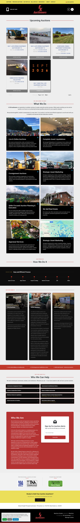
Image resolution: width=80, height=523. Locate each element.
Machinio (71, 513)
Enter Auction (17, 57)
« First (10, 95)
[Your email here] (55, 432)
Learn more (15, 519)
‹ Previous (34, 95)
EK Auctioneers (67, 515)
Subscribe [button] (55, 437)
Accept (4, 519)
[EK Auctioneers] (40, 515)
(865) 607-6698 (13, 9)
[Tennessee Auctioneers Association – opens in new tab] (31, 483)
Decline (9, 519)
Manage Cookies (69, 517)
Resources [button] (41, 1)
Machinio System (58, 513)
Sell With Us (34, 1)
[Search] (72, 9)
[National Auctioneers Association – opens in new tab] (20, 483)
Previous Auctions (17, 1)
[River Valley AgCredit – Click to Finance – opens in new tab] (55, 483)
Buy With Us (27, 1)
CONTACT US (40, 499)
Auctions (8, 1)
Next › (46, 95)
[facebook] (68, 9)
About (48, 1)
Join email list (70, 2)
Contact (53, 1)
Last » (69, 95)
